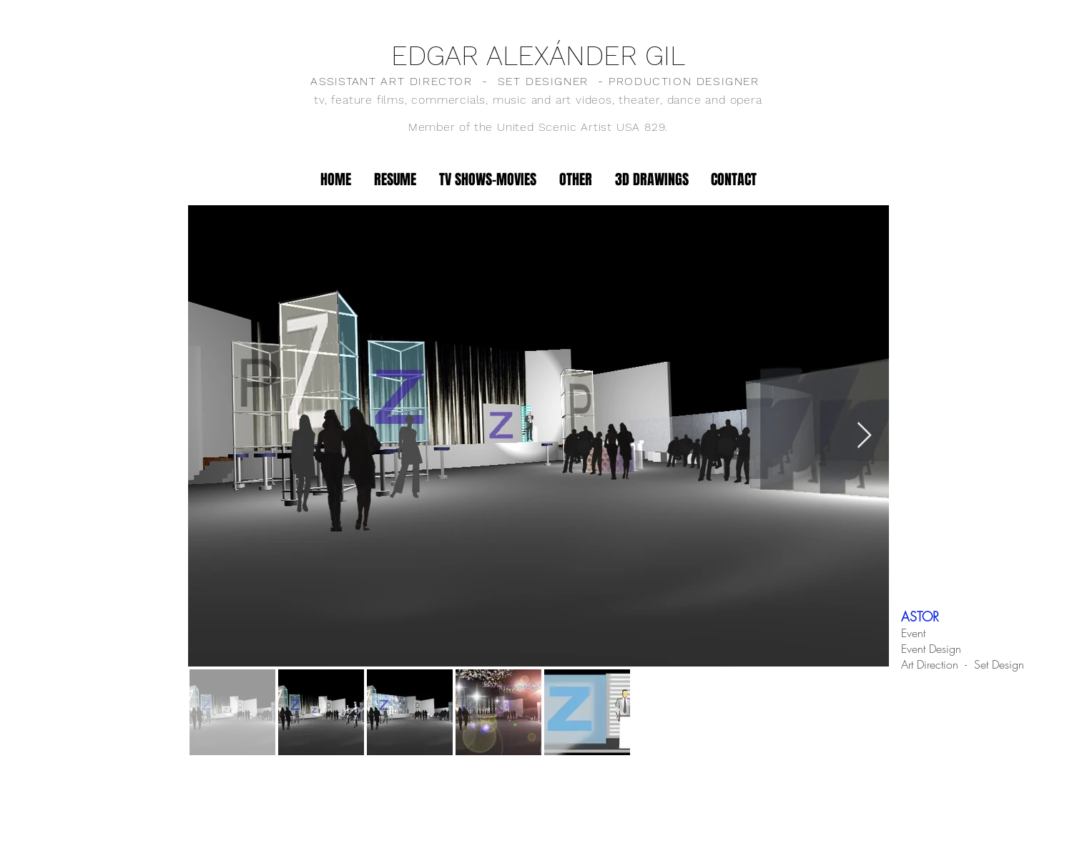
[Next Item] (864, 436)
